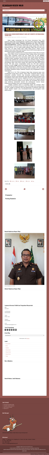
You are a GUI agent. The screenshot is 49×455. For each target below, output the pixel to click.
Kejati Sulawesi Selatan (7, 407)
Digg (32, 181)
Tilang (7, 356)
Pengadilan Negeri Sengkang (8, 405)
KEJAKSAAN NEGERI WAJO (12, 5)
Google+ (22, 181)
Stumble (28, 181)
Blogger (28, 338)
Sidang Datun (8, 349)
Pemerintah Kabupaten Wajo (8, 404)
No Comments (23, 37)
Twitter (17, 181)
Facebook (12, 181)
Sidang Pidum (8, 354)
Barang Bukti (8, 343)
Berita (7, 345)
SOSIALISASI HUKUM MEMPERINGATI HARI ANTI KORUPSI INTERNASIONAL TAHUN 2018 (24, 34)
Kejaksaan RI (5, 408)
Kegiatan (7, 347)
